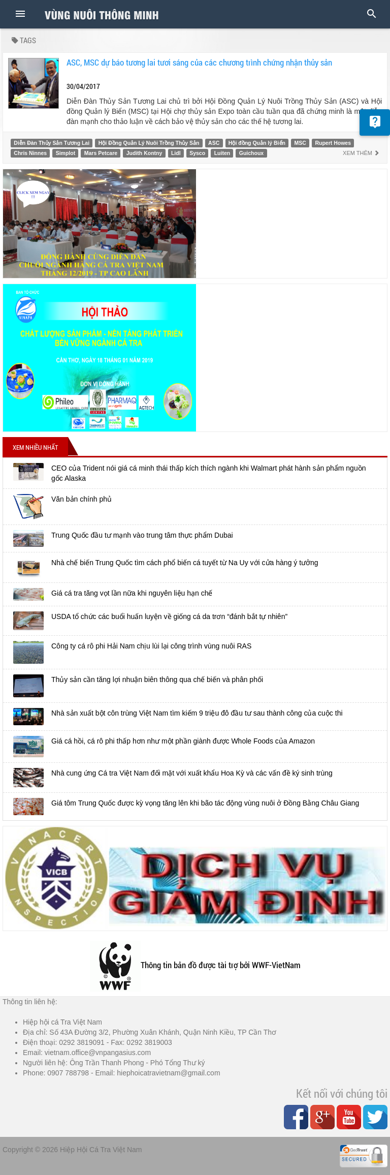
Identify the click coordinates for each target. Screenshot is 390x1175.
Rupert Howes (333, 143)
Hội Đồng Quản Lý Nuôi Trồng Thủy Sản (149, 143)
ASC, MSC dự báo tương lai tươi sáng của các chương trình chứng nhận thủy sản (199, 62)
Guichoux (251, 153)
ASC (213, 143)
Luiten (222, 153)
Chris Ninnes (30, 153)
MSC (300, 143)
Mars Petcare (100, 153)
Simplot (66, 153)
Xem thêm (361, 153)
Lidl (176, 153)
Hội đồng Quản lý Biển (257, 143)
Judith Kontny (144, 153)
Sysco (197, 153)
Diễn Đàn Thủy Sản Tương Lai (51, 143)
